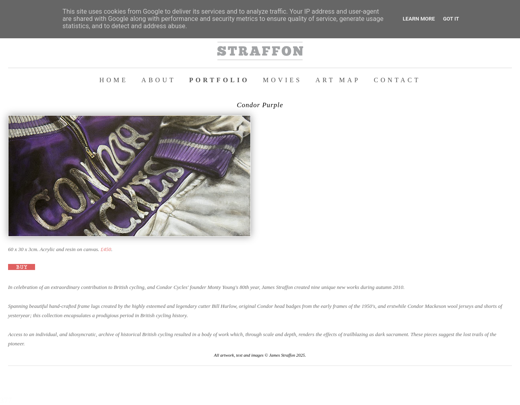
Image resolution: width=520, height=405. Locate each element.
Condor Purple (260, 105)
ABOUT (158, 80)
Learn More (419, 19)
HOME (114, 80)
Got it (451, 19)
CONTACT (397, 80)
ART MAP (338, 80)
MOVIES (282, 80)
